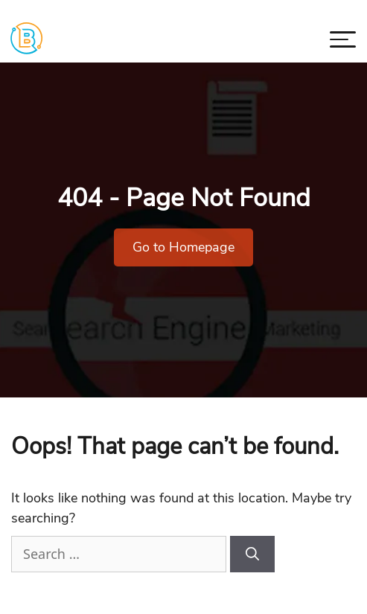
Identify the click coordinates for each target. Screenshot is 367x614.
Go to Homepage (183, 247)
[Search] (252, 554)
